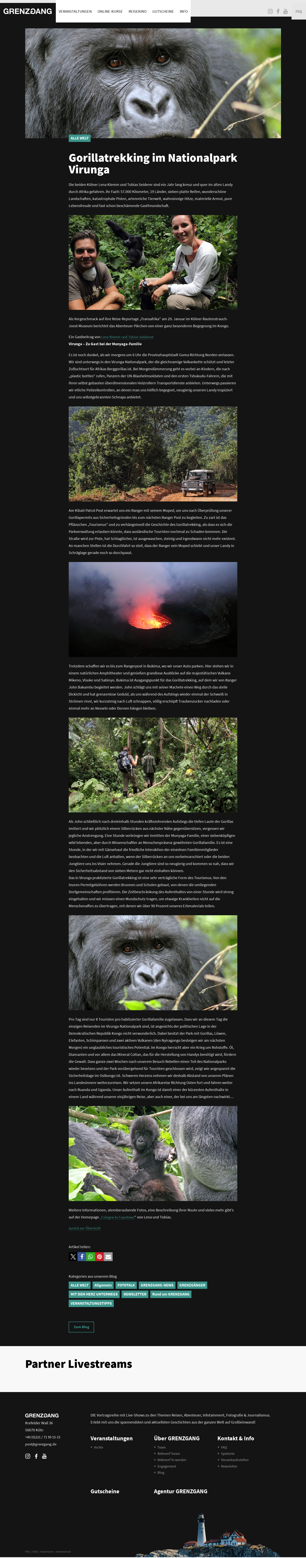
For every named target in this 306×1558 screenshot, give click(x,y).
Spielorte (228, 1454)
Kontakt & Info (235, 1439)
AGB (34, 1552)
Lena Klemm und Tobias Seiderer (128, 336)
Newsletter (229, 1467)
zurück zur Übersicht (85, 1227)
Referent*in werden (171, 1460)
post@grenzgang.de (41, 1444)
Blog (160, 1473)
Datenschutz (63, 1552)
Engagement (166, 1467)
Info (184, 8)
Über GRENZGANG (177, 1439)
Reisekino (138, 8)
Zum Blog (82, 1327)
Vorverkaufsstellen (235, 1460)
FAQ (27, 1552)
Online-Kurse (110, 8)
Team (161, 1448)
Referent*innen (168, 1454)
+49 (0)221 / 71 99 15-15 (44, 1437)
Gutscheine (163, 8)
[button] (73, 1256)
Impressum (46, 1552)
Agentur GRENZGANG (180, 1492)
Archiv (98, 1448)
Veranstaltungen (75, 8)
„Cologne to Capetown (118, 1217)
